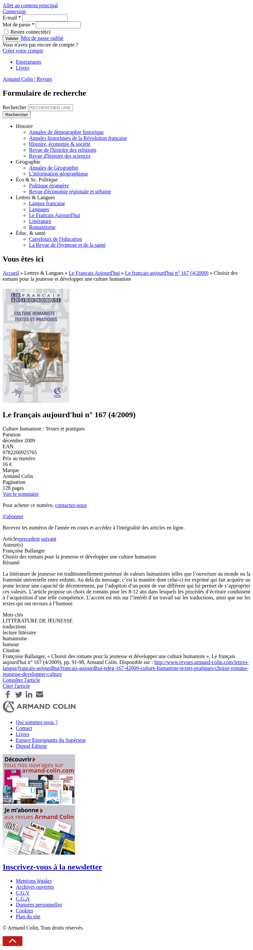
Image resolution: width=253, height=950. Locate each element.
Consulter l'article (21, 680)
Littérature (40, 221)
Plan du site (28, 916)
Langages (39, 209)
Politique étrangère (49, 185)
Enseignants (28, 62)
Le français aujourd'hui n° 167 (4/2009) (167, 273)
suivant (48, 539)
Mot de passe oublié (42, 38)
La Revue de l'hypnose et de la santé (67, 245)
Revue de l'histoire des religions (63, 150)
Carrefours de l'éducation (55, 239)
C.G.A (23, 899)
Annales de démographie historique (66, 132)
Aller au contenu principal (30, 5)
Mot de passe (18, 24)
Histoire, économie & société (60, 144)
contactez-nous (71, 505)
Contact (24, 728)
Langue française (47, 203)
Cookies (24, 910)
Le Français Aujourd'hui (54, 215)
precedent (29, 539)
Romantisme (42, 227)
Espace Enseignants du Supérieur (51, 740)
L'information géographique (58, 173)
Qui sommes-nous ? (37, 722)
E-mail (12, 17)
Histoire (24, 126)
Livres (22, 68)
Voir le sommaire (21, 494)
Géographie (28, 162)
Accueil (11, 273)
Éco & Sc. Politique (37, 179)
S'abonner (13, 516)
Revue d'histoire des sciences (59, 156)
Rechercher (15, 107)
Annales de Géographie (53, 168)
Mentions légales (34, 881)
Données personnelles (39, 904)
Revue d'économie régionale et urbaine (70, 191)
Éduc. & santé (30, 233)
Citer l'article (16, 686)
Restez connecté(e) (30, 32)
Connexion (14, 11)
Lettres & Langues (35, 197)
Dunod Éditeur (31, 746)
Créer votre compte (23, 50)
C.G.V (23, 893)
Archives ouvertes (35, 887)
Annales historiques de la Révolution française (78, 138)
